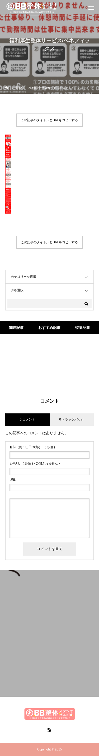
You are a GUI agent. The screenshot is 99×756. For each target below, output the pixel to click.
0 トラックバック (71, 419)
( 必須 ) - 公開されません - (35, 463)
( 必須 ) (32, 447)
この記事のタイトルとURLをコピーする (49, 120)
